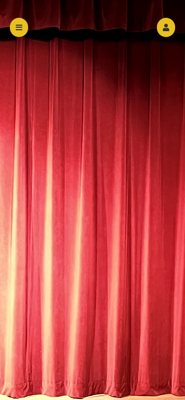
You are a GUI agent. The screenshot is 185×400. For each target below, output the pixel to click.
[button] (166, 27)
